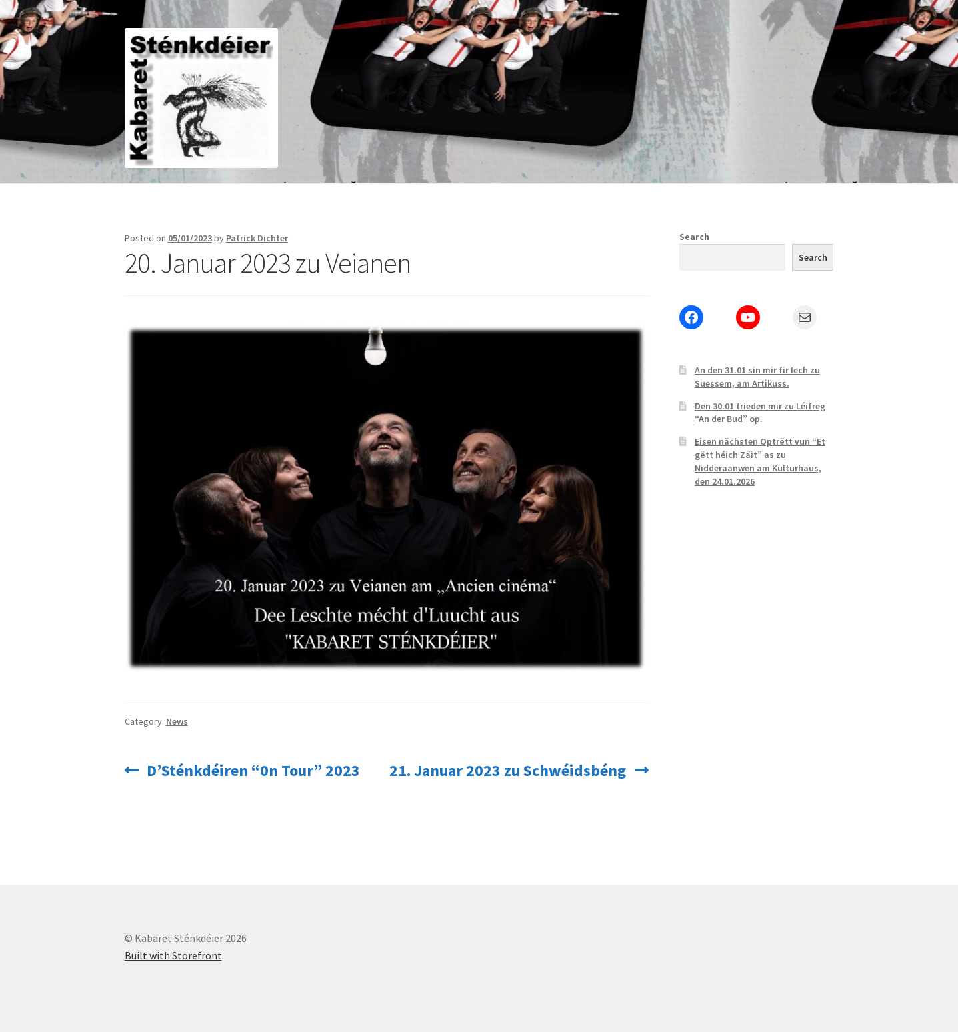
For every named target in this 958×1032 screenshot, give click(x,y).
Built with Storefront (173, 955)
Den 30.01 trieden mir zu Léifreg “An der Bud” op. (760, 412)
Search (694, 237)
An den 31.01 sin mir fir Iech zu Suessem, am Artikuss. (757, 376)
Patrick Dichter (257, 238)
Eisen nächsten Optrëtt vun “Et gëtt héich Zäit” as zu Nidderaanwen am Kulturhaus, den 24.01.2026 (760, 461)
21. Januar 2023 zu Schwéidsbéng (507, 770)
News (177, 721)
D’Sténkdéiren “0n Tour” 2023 (253, 770)
